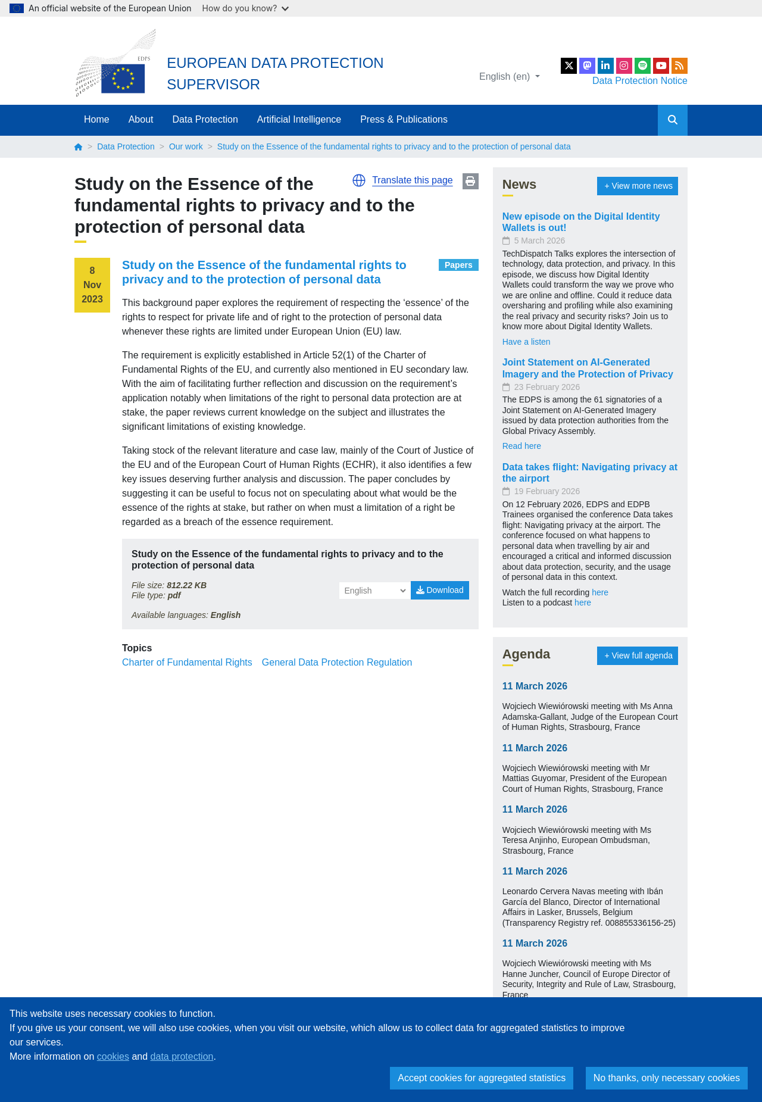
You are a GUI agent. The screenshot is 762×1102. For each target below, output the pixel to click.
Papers (459, 265)
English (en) (506, 76)
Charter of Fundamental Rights (187, 662)
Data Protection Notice (640, 81)
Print (471, 181)
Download (440, 590)
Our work (186, 146)
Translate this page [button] (412, 180)
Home (97, 119)
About (141, 119)
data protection (182, 1056)
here (600, 592)
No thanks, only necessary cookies (667, 1078)
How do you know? (245, 8)
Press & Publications (404, 119)
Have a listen (526, 341)
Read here (521, 446)
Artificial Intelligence (299, 119)
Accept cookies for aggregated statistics (482, 1078)
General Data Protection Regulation (337, 662)
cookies (113, 1056)
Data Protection (205, 119)
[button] (359, 180)
